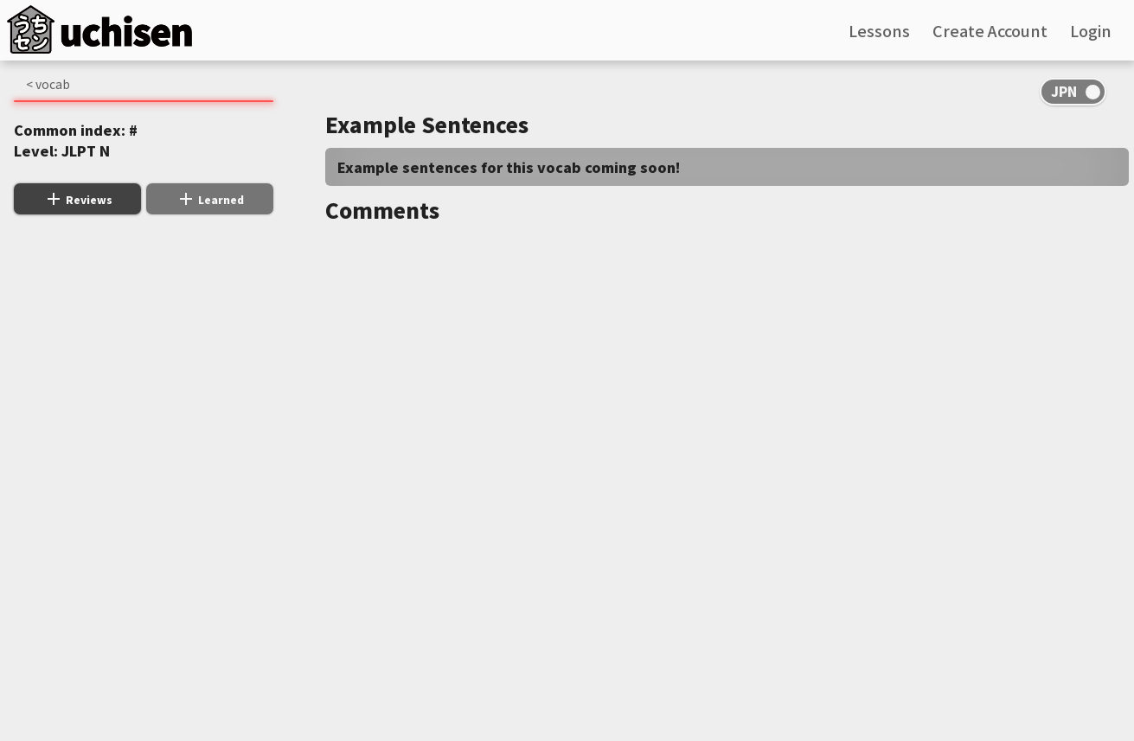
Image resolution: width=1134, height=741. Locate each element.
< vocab (48, 84)
